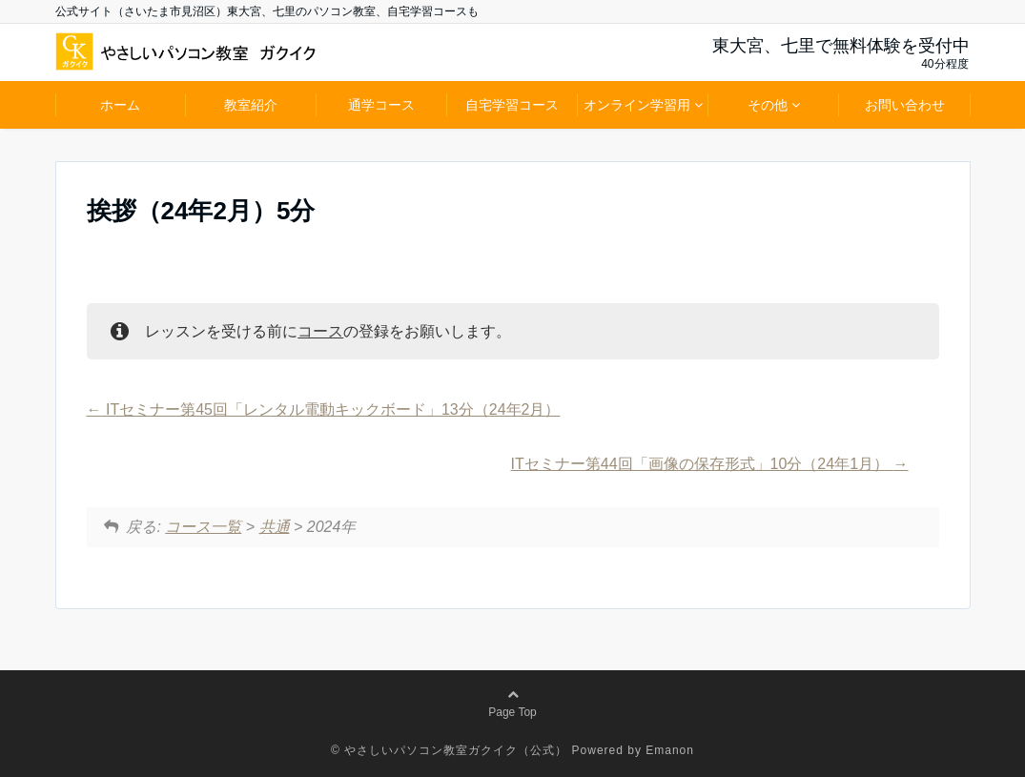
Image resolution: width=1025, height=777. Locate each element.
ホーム (120, 104)
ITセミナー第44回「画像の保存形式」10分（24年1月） (710, 464)
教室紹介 (250, 104)
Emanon (670, 750)
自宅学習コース (512, 104)
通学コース (381, 104)
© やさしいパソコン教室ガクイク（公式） (449, 750)
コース (320, 331)
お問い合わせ (905, 104)
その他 (768, 104)
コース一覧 (203, 527)
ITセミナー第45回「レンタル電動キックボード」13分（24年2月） (324, 409)
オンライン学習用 (637, 104)
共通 (274, 527)
